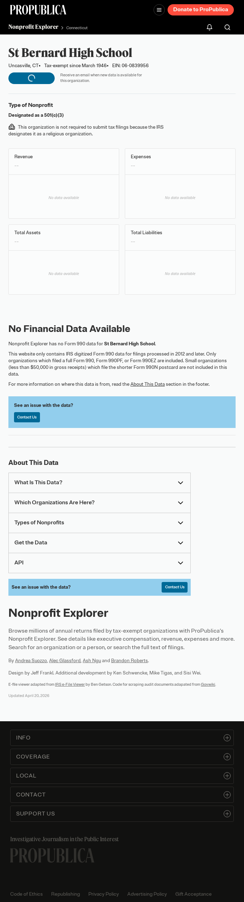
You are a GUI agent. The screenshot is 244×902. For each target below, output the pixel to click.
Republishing (65, 894)
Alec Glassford (65, 661)
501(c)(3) (54, 115)
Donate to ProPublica (200, 9)
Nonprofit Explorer (33, 26)
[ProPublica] (38, 9)
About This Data (147, 384)
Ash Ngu (92, 661)
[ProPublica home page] (52, 855)
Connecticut (77, 27)
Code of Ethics (26, 894)
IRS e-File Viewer (70, 684)
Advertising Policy (147, 894)
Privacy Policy (103, 894)
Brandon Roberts (129, 661)
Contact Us (26, 417)
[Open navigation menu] (159, 9)
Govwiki (208, 684)
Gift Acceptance (193, 894)
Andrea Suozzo (31, 661)
